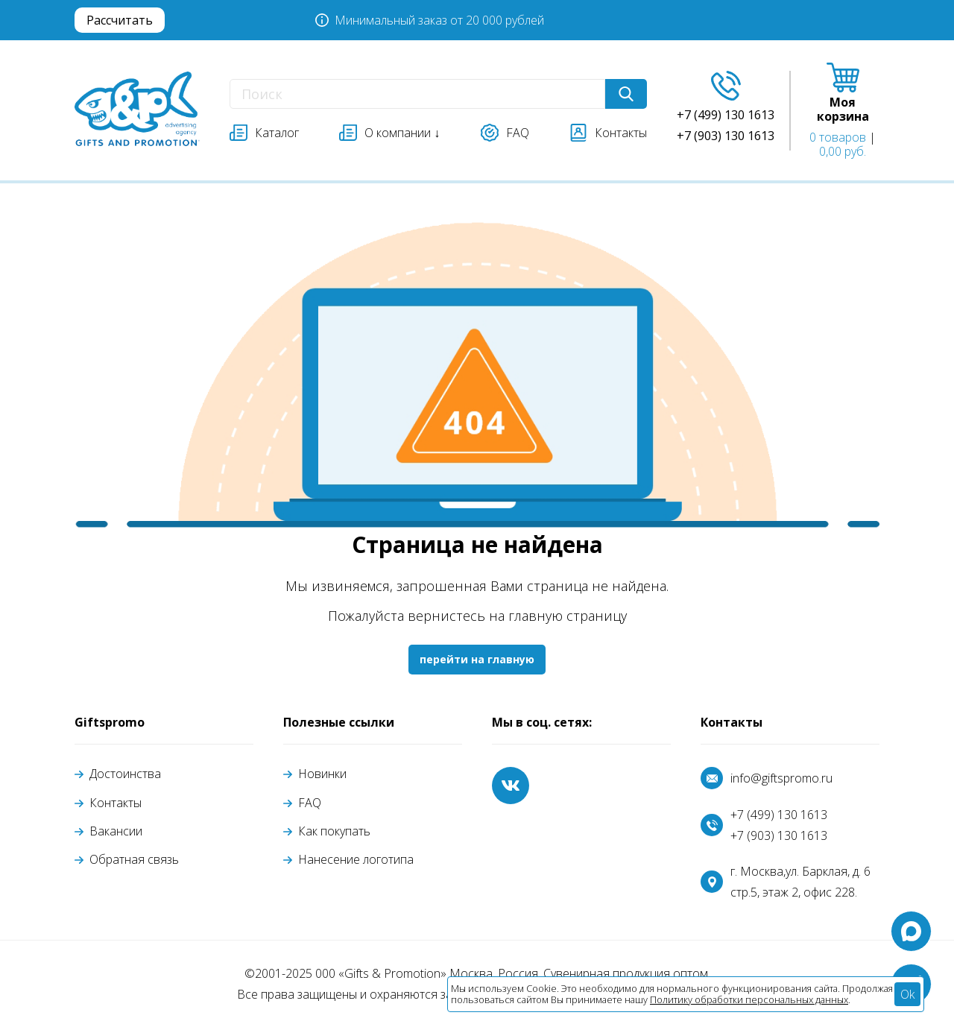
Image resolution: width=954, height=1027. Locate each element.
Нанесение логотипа (356, 859)
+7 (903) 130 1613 (778, 835)
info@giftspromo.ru (781, 778)
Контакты (115, 802)
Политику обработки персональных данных (749, 999)
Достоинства (125, 773)
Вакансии (115, 831)
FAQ (309, 802)
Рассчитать (119, 20)
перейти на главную (477, 659)
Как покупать (334, 831)
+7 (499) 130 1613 (778, 814)
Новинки (322, 773)
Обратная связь (134, 859)
